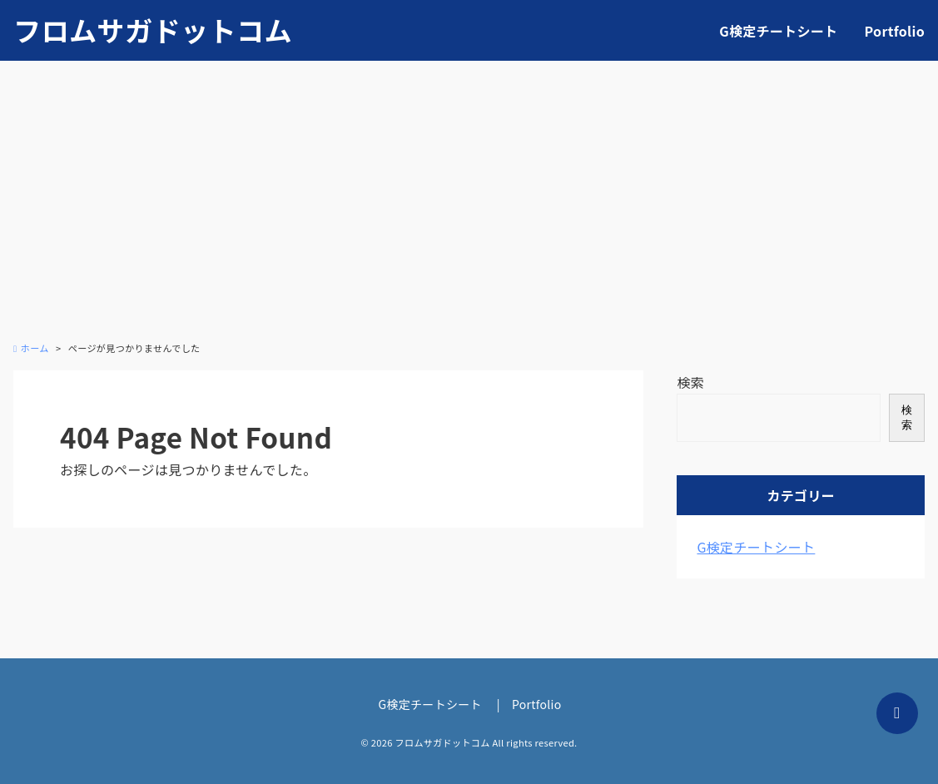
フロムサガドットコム (152, 30)
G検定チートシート (778, 31)
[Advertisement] (469, 210)
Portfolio (895, 31)
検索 (690, 382)
